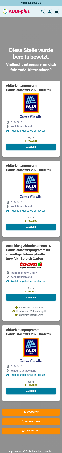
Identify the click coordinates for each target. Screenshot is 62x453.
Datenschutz (36, 451)
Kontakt (49, 451)
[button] (56, 11)
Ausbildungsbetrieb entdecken (28, 130)
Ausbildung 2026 (31, 3)
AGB (24, 451)
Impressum (14, 451)
